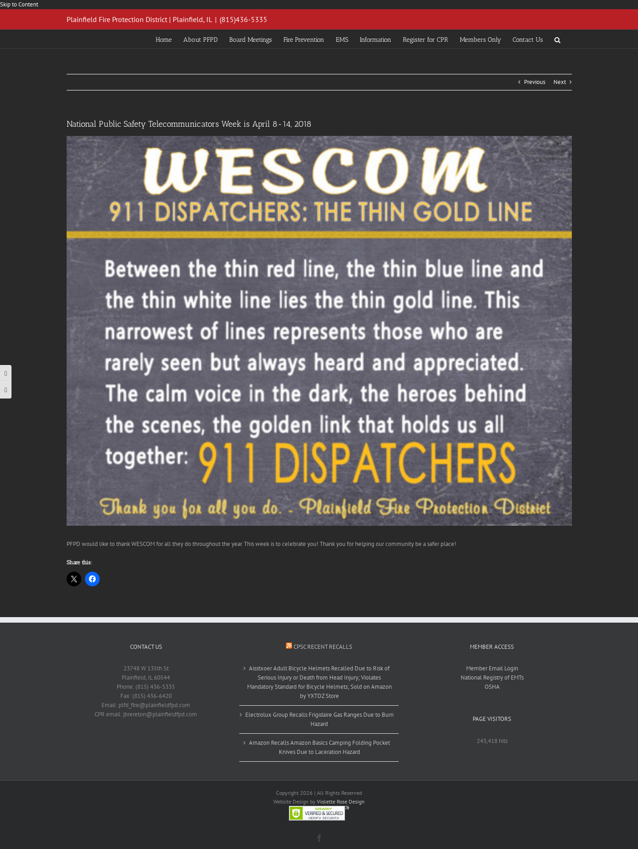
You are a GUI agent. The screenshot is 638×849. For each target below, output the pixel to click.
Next (559, 82)
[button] (557, 39)
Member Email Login (492, 668)
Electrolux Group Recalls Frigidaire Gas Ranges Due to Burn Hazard (319, 719)
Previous (534, 82)
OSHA (492, 687)
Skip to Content (19, 4)
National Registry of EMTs (492, 677)
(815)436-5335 (243, 19)
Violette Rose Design (341, 801)
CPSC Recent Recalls (323, 647)
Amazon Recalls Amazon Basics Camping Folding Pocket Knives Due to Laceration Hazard (319, 747)
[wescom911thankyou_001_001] (319, 331)
